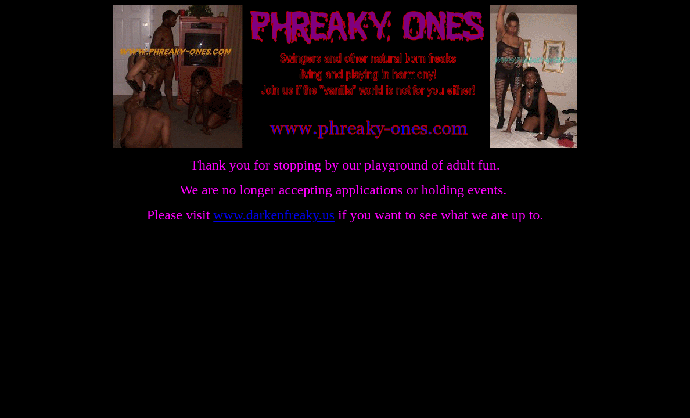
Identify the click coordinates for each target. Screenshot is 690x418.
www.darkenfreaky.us (274, 214)
